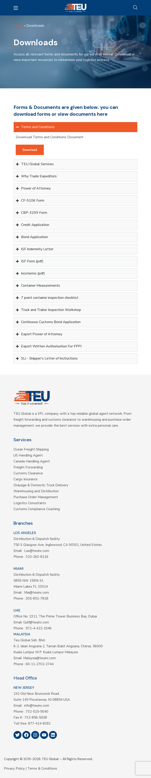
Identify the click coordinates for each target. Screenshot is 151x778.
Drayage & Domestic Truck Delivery (41, 485)
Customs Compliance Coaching (37, 509)
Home (18, 25)
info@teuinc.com (36, 705)
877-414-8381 (39, 723)
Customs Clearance (28, 473)
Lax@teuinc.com (36, 551)
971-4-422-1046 (39, 628)
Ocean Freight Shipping (31, 449)
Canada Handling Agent (32, 461)
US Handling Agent (28, 455)
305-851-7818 (37, 598)
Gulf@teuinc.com (36, 622)
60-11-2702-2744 (40, 664)
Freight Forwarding (28, 467)
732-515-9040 (37, 711)
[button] (135, 7)
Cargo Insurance (26, 479)
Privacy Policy (14, 768)
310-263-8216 (37, 557)
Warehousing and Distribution (36, 491)
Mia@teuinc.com (36, 592)
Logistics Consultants (30, 503)
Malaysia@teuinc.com (39, 658)
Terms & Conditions (42, 768)
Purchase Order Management (36, 497)
